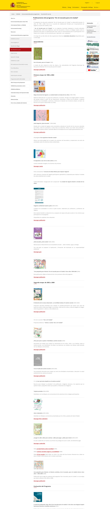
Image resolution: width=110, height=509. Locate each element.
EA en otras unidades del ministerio (19, 103)
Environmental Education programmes (30, 14)
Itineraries (13, 96)
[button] (79, 7)
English (87, 2)
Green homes (14, 53)
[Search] (97, 3)
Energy (69, 7)
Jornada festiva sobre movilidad (45, 449)
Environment (75, 7)
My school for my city (46, 14)
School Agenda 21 (15, 42)
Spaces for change (15, 57)
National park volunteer (16, 75)
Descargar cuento (38, 166)
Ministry (64, 7)
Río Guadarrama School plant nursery (19, 64)
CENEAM (18, 14)
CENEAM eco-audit (15, 60)
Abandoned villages (15, 46)
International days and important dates (20, 92)
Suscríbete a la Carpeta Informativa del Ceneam (91, 31)
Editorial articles (14, 99)
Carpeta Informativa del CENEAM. (91, 26)
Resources (13, 32)
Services (96, 7)
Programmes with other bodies (18, 79)
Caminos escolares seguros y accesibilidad (48, 451)
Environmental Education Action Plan (19, 21)
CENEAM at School (15, 38)
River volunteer (14, 71)
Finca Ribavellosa (15, 68)
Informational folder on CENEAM (18, 25)
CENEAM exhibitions (15, 89)
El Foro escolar (41, 454)
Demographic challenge (87, 7)
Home (13, 14)
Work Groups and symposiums (18, 82)
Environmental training (16, 28)
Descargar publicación (39, 69)
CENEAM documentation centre (18, 86)
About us (13, 18)
